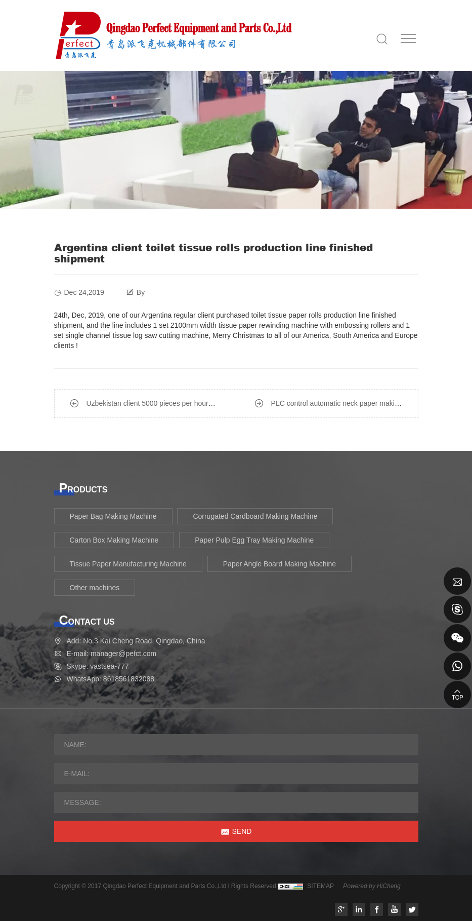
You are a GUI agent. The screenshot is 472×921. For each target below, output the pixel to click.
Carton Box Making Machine (114, 540)
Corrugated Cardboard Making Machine (255, 516)
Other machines (95, 588)
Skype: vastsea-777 (98, 666)
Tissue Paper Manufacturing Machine (128, 564)
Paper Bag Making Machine (113, 516)
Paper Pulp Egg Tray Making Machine (254, 540)
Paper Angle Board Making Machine (279, 564)
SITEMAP (320, 886)
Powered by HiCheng (371, 886)
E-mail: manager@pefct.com (112, 653)
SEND (242, 831)
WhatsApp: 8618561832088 (111, 679)
